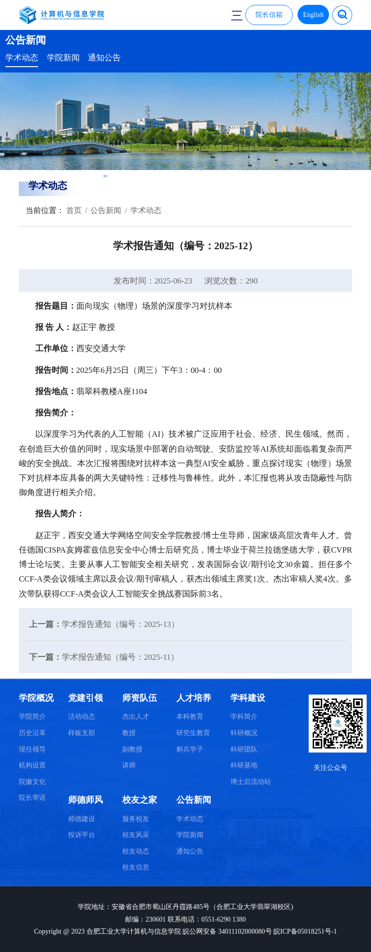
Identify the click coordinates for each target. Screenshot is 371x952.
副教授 (132, 749)
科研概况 (243, 733)
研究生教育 (193, 733)
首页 (73, 210)
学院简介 (32, 716)
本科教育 (189, 716)
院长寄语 (32, 797)
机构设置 (32, 765)
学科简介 (243, 716)
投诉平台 (81, 834)
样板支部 (81, 733)
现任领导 (32, 749)
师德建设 (81, 819)
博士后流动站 (250, 781)
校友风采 (135, 834)
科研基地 (243, 765)
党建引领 (85, 698)
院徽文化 (32, 781)
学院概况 (36, 698)
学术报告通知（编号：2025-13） (120, 624)
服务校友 (135, 819)
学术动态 (21, 57)
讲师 (129, 765)
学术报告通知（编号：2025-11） (120, 657)
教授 (129, 733)
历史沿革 (32, 733)
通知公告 (104, 57)
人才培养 (193, 698)
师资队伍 (139, 698)
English (313, 14)
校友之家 (139, 800)
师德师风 (85, 800)
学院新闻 (63, 57)
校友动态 (135, 851)
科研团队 (243, 749)
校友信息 (135, 867)
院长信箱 (269, 14)
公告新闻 (105, 210)
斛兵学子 (189, 749)
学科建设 (247, 698)
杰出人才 (135, 716)
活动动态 (81, 716)
